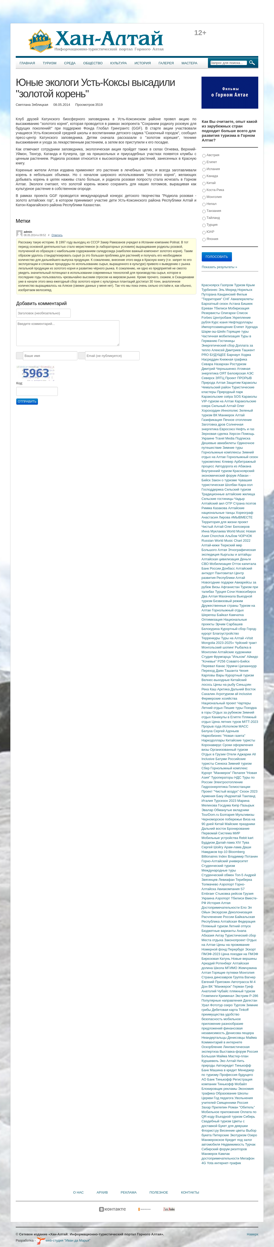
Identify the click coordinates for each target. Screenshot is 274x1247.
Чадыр (239, 499)
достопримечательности (221, 1158)
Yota (210, 1163)
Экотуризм (238, 1135)
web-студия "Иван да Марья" (63, 1240)
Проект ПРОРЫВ (238, 378)
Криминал (227, 996)
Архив (102, 1192)
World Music (236, 531)
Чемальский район (217, 387)
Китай (209, 183)
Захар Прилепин (215, 1107)
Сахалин (209, 694)
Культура (118, 63)
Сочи (231, 592)
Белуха (208, 731)
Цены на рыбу (224, 684)
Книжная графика (233, 359)
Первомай (210, 833)
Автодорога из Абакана (233, 466)
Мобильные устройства (220, 838)
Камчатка (236, 615)
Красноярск (211, 285)
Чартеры (244, 703)
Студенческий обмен (218, 875)
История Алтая (218, 903)
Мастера (189, 63)
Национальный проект (219, 703)
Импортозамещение (218, 327)
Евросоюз (228, 429)
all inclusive (243, 694)
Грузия (248, 894)
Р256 (221, 661)
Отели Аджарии (239, 754)
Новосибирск (246, 592)
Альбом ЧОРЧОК (238, 536)
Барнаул (234, 355)
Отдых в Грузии (214, 754)
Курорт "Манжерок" (217, 773)
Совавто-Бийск (237, 661)
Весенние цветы (233, 1130)
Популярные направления (222, 1000)
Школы (242, 1093)
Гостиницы (226, 341)
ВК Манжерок (224, 415)
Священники (227, 1103)
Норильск (244, 290)
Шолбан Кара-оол (239, 485)
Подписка (242, 438)
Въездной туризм (229, 1116)
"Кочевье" (209, 661)
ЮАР (208, 232)
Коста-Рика (213, 190)
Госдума (225, 805)
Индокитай (233, 796)
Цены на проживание (232, 945)
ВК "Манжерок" (220, 986)
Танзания (211, 211)
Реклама (129, 1192)
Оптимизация (212, 619)
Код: (19, 383)
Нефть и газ (245, 429)
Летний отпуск (240, 926)
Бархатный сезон (215, 304)
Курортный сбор (234, 629)
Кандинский (226, 294)
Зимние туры (233, 448)
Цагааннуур (247, 666)
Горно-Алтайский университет (225, 861)
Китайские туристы (240, 740)
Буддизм (209, 842)
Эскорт (250, 949)
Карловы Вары (213, 675)
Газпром (227, 285)
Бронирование (238, 828)
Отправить (27, 401)
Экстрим (242, 996)
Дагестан (250, 1000)
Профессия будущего (236, 1075)
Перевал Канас (214, 666)
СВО (205, 564)
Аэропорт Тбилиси (230, 898)
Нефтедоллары (241, 322)
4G (204, 1163)
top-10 (223, 852)
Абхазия (208, 935)
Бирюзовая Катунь (216, 959)
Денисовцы (237, 1038)
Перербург (236, 949)
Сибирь (249, 1116)
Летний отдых (213, 708)
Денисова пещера (240, 1033)
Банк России (212, 568)
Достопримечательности (221, 907)
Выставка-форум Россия (239, 1051)
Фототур (217, 1005)
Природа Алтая (214, 383)
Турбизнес (210, 290)
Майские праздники (240, 824)
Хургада (251, 327)
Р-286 (253, 996)
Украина (208, 898)
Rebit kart (246, 838)
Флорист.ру (211, 1130)
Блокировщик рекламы (220, 1089)
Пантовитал (224, 573)
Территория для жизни (220, 522)
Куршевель (211, 1061)
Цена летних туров (227, 722)
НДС (238, 777)
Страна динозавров (217, 977)
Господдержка (213, 489)
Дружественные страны (220, 605)
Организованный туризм (229, 750)
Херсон (235, 434)
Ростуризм (238, 364)
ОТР (229, 503)
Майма (251, 1038)
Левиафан (227, 880)
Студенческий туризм (218, 866)
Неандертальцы (215, 1038)
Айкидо (252, 657)
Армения (209, 796)
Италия (208, 801)
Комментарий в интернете (222, 1042)
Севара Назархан (216, 364)
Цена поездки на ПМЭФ (239, 954)
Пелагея (239, 773)
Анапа (241, 931)
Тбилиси (221, 308)
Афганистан (230, 587)
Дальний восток (214, 828)
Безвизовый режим (228, 601)
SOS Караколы (245, 396)
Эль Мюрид (228, 290)
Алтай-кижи (211, 545)
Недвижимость (233, 1144)
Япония (210, 239)
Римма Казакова (215, 508)
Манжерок (210, 1154)
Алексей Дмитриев (227, 350)
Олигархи (229, 313)
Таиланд (248, 796)
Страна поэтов (244, 503)
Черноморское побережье (222, 819)
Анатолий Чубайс (215, 991)
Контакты (190, 1192)
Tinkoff (243, 1010)
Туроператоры (222, 777)
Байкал (223, 615)
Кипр (236, 805)
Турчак (250, 1144)
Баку (220, 796)
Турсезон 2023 (225, 801)
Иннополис (230, 410)
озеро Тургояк (235, 1005)
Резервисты (211, 313)
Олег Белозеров (237, 527)
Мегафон (247, 1158)
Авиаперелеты (242, 299)
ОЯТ (224, 373)
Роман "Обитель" (241, 1107)
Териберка (244, 880)
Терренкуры (211, 638)
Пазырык (247, 805)
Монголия (212, 197)
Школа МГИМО (226, 968)
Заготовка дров (214, 424)
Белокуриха (211, 629)
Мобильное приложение (221, 1112)
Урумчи (232, 666)
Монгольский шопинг (218, 647)
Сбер (206, 768)
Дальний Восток (243, 689)
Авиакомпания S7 (231, 889)
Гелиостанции (239, 787)
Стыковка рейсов (229, 894)
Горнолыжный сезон (242, 457)
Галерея (166, 63)
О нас (78, 1192)
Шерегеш (209, 615)
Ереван (208, 308)
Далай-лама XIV (229, 842)
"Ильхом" (239, 657)
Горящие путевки (225, 972)
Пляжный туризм (215, 926)
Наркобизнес (212, 736)
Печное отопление (237, 420)
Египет (209, 162)
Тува (245, 842)
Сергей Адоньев (226, 731)
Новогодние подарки (218, 582)
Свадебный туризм (217, 1121)
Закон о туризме (225, 480)
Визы (216, 587)
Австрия (210, 155)
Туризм (50, 63)
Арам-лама (233, 847)
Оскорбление (212, 1047)
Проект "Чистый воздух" (221, 791)
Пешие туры (234, 708)
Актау (220, 935)
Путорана (209, 294)
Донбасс (229, 568)
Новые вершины (244, 959)
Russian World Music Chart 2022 (226, 540)
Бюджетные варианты (219, 931)
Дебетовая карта (225, 1010)
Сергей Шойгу (213, 847)
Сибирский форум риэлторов (224, 1149)
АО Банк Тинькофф (217, 1079)
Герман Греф (243, 986)
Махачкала (228, 596)
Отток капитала (244, 564)
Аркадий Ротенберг (217, 963)
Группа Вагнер (244, 977)
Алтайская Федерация (238, 921)
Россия (242, 1103)
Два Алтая (210, 596)
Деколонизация (240, 912)
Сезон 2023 (248, 791)
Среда (70, 63)
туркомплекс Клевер (218, 461)
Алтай (240, 415)
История (143, 63)
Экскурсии (219, 912)
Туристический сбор (240, 935)
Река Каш (209, 689)
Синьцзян (243, 684)
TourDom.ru (211, 815)
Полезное (158, 1192)
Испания (211, 169)
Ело (243, 907)
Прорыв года (212, 726)
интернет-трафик (227, 1163)
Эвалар (208, 810)
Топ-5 (239, 875)
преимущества (213, 1014)
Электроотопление (228, 782)
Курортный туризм (239, 675)
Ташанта (231, 671)
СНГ (227, 299)
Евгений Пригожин (216, 982)
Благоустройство (226, 633)
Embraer (208, 894)
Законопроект (235, 940)
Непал (209, 204)
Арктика (224, 689)
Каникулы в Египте (227, 717)
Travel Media (225, 438)
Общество (93, 63)
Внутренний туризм (217, 471)
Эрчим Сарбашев (229, 624)
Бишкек (247, 304)
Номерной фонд (215, 949)
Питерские (221, 1135)
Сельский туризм (237, 489)
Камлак (224, 1154)
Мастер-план (238, 1056)
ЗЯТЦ (220, 378)
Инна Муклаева (214, 531)
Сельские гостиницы (218, 499)
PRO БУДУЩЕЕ (214, 355)
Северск (208, 378)
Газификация (212, 420)
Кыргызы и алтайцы (235, 554)
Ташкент (248, 350)
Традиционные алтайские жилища (228, 494)
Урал (206, 1005)
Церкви (208, 1098)
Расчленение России (218, 917)
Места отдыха (213, 940)
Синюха (221, 763)
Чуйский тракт (246, 643)
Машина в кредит (224, 1070)
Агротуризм (225, 694)
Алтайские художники (234, 652)
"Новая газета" (234, 736)
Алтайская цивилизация (221, 559)
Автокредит (225, 1065)
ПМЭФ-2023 (211, 954)
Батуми (221, 759)
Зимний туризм (240, 763)
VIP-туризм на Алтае (218, 401)
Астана (235, 304)
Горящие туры (238, 331)
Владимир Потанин (243, 856)
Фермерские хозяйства (219, 698)
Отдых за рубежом (227, 712)
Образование (226, 1093)
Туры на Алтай (233, 638)
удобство (232, 1014)
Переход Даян (213, 671)
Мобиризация (238, 308)
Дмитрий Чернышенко (219, 369)
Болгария (228, 815)
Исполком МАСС (235, 726)
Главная (27, 63)
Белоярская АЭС (240, 373)
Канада (210, 176)
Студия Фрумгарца (217, 657)
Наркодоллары (214, 740)
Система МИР (229, 833)
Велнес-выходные (216, 680)
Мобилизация (220, 564)
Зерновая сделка (215, 434)
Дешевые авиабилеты (219, 443)
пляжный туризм (242, 991)
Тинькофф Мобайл (232, 1084)
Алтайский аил (213, 503)
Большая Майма (215, 1056)
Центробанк (222, 317)
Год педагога (224, 1098)
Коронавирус (212, 745)
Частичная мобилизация (221, 336)
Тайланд (211, 218)
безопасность (212, 1019)
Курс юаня (220, 322)
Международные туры (219, 870)
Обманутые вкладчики (231, 810)
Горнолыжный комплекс (229, 768)
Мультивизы (244, 815)
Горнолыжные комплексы (222, 452)
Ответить (57, 235)
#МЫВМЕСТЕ (242, 517)
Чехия (243, 671)
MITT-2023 (250, 722)
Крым (250, 285)
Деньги (245, 559)
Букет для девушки (233, 1126)
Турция (209, 225)
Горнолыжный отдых (228, 610)
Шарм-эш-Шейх (214, 331)
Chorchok (217, 536)
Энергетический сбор (219, 345)
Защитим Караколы (241, 383)
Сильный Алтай (224, 406)
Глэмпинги (210, 996)
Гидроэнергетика (215, 787)
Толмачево (210, 884)
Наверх (252, 1234)
